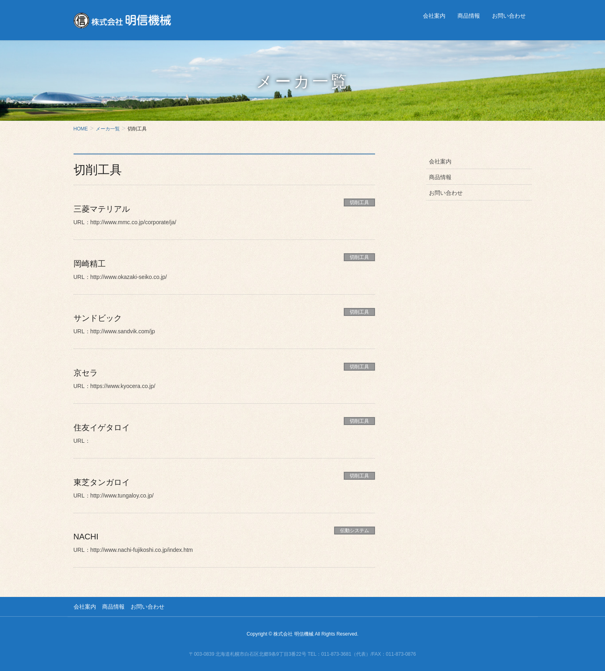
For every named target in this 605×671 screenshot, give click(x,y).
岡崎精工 (90, 263)
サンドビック (98, 317)
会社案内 (440, 161)
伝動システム (354, 528)
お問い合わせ (446, 193)
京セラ (86, 371)
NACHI (86, 534)
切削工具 (359, 202)
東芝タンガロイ (102, 480)
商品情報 (440, 177)
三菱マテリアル (102, 208)
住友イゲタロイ (102, 425)
